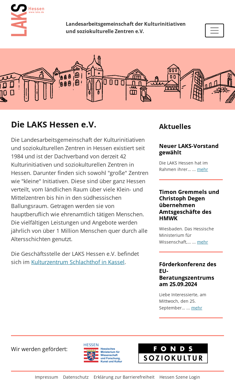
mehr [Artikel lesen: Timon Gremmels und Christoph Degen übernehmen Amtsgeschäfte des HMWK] (202, 242)
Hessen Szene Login (179, 377)
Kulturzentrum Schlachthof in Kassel (78, 262)
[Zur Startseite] (27, 19)
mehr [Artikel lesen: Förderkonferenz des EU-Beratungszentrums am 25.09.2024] (196, 308)
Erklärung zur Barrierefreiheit (124, 377)
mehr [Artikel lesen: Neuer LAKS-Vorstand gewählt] (202, 169)
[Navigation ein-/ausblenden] (214, 31)
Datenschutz (76, 377)
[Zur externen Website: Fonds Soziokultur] (173, 353)
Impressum (46, 377)
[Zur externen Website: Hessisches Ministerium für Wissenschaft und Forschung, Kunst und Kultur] (103, 353)
